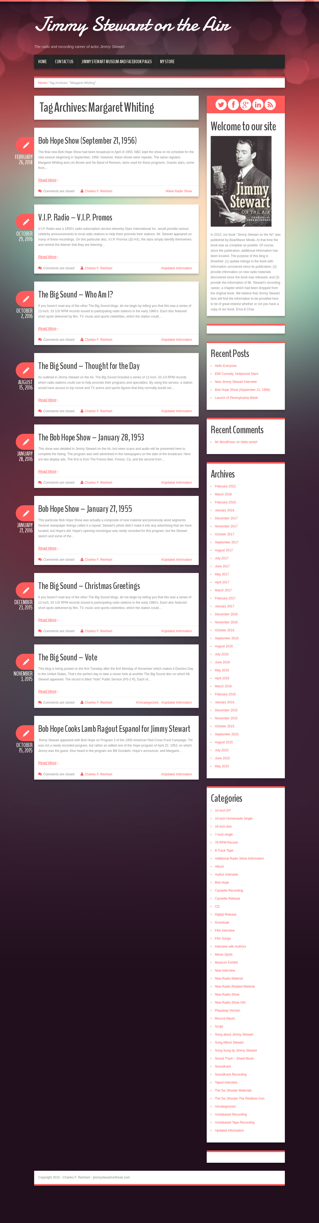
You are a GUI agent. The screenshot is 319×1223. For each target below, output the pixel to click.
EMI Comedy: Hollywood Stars (236, 403)
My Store (167, 91)
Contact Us (64, 91)
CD (217, 936)
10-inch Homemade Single (234, 848)
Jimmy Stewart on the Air (151, 36)
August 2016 (224, 675)
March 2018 (223, 524)
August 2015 (224, 771)
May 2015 (222, 795)
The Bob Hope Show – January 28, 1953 (103, 466)
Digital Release (226, 944)
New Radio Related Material (235, 1016)
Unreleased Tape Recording (235, 1152)
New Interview (225, 1000)
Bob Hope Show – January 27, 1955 (97, 537)
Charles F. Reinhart (98, 220)
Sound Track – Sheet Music (234, 1088)
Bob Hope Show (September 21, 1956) (100, 169)
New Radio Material (229, 1008)
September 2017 (227, 572)
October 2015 (224, 755)
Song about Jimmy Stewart (234, 1064)
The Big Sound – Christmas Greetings (100, 614)
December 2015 (226, 739)
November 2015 (226, 747)
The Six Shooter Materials (233, 1120)
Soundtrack (223, 1096)
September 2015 (227, 763)
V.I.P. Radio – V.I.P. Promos (83, 246)
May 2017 (222, 604)
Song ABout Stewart (229, 1072)
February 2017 (225, 627)
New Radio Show (180, 220)
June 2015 (222, 787)
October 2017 (224, 564)
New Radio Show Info (230, 1032)
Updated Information (177, 297)
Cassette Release (227, 928)
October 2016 (224, 659)
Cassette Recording (229, 920)
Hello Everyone (226, 395)
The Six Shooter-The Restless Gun (240, 1128)
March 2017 (223, 619)
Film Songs (223, 968)
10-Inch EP (223, 840)
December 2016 (226, 643)
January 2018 (224, 540)
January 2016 (224, 731)
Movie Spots (224, 984)
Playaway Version (227, 1040)
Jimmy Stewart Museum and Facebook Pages (117, 91)
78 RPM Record (226, 872)
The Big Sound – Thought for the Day (100, 394)
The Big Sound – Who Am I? (84, 323)
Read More (47, 209)
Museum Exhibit (226, 992)
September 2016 (227, 667)
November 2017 (226, 556)
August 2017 (224, 580)
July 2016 (222, 683)
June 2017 (222, 596)
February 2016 (225, 723)
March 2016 (223, 715)
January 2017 (224, 635)
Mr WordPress (225, 471)
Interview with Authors (230, 976)
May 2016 (222, 699)
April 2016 (222, 707)
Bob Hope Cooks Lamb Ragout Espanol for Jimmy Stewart (109, 764)
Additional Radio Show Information (239, 888)
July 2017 (222, 588)
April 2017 (222, 611)
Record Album (225, 1048)
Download (222, 952)
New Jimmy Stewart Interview (236, 411)
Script (219, 1056)
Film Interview (225, 960)
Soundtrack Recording (231, 1104)
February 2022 (225, 516)
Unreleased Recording (231, 1144)
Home (42, 91)
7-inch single (224, 864)
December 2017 (226, 548)
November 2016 (226, 651)
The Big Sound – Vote (74, 686)
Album (219, 896)
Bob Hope (222, 912)
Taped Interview (226, 1112)
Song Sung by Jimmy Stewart (236, 1080)
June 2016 (222, 691)
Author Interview (226, 904)
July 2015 (222, 779)
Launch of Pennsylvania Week (236, 427)
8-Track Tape (224, 880)
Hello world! (249, 471)
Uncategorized (148, 732)
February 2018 (225, 532)
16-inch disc (223, 856)
